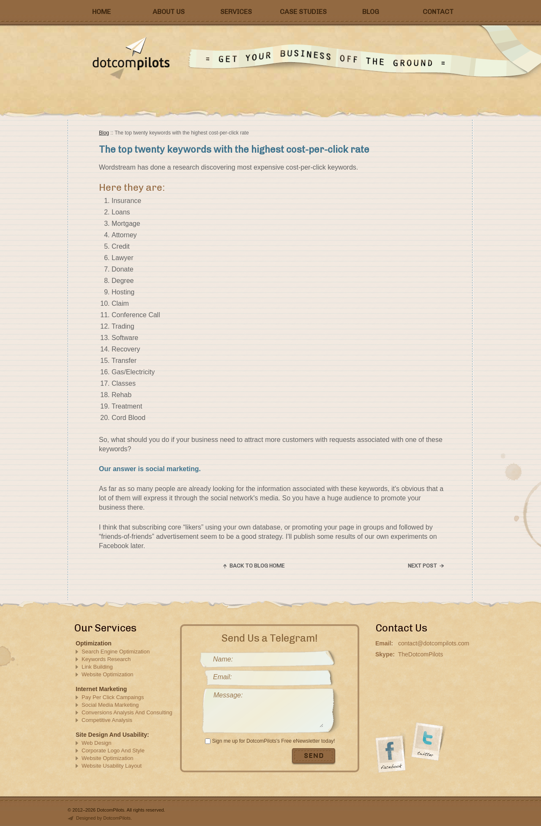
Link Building (97, 667)
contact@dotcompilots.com (433, 643)
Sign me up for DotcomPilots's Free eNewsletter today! (273, 741)
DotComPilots (150, 58)
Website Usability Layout (112, 766)
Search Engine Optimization (116, 651)
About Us (169, 12)
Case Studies (303, 12)
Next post (422, 566)
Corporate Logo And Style (113, 750)
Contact (438, 12)
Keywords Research (106, 659)
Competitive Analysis (107, 720)
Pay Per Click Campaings (113, 697)
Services (236, 12)
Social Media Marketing (110, 705)
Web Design (97, 743)
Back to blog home (257, 566)
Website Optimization (108, 674)
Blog (370, 12)
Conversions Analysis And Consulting (127, 712)
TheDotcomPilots (420, 654)
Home (101, 12)
